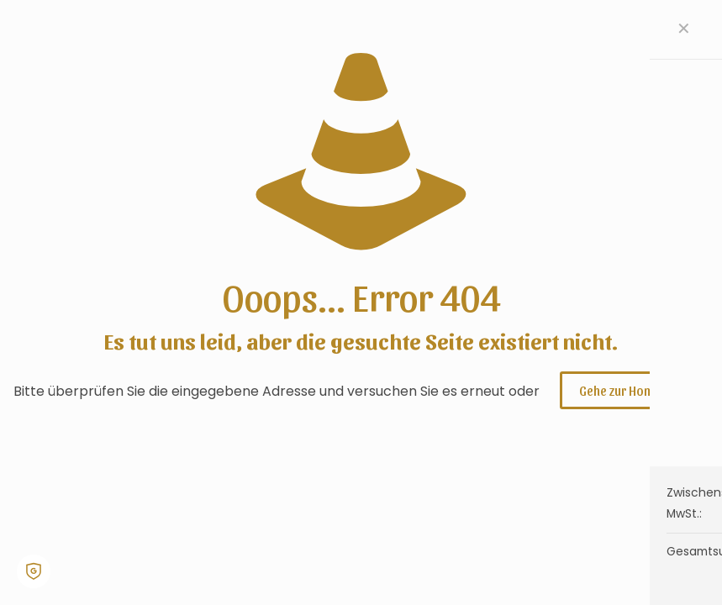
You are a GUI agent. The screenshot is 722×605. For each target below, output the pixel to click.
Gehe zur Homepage (634, 390)
